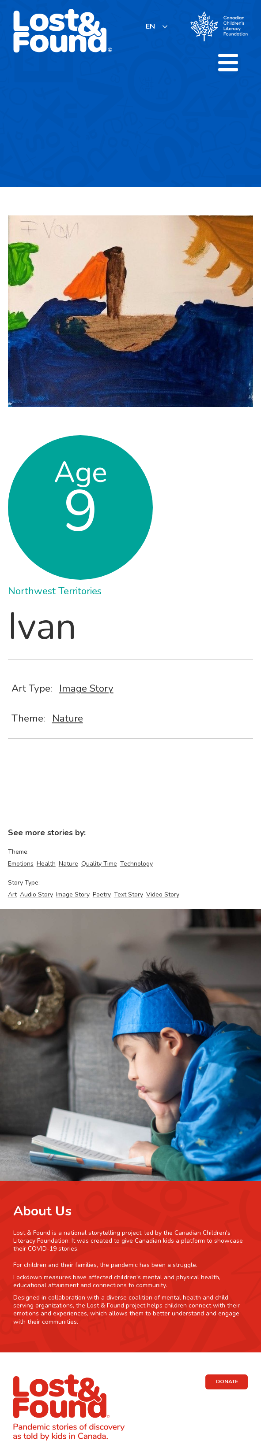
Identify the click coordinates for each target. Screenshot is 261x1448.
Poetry (102, 894)
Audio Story (36, 894)
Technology (136, 863)
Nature (67, 718)
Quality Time (99, 863)
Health (46, 863)
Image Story (86, 688)
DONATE (227, 1381)
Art (12, 894)
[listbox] (157, 26)
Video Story (162, 894)
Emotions (21, 863)
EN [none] (150, 26)
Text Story (128, 894)
